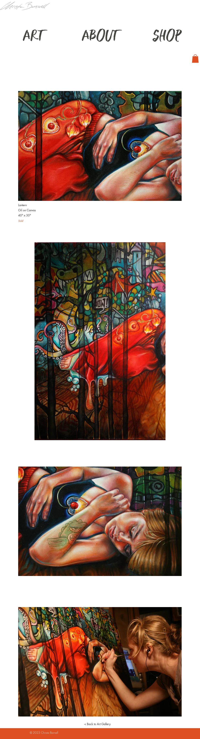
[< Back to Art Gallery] (97, 724)
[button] (195, 58)
